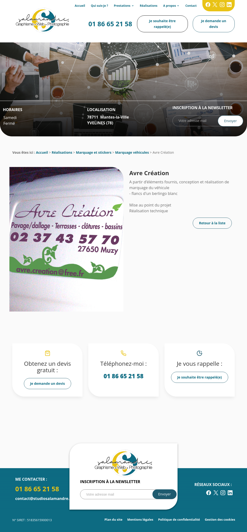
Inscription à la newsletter (202, 107)
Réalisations (149, 6)
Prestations (122, 6)
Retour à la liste (212, 223)
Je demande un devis (213, 24)
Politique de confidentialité (179, 519)
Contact (191, 6)
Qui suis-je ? (99, 6)
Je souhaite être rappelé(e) (162, 24)
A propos (169, 6)
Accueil (80, 6)
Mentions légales (140, 519)
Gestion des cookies (220, 519)
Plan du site (113, 519)
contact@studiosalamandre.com (46, 498)
